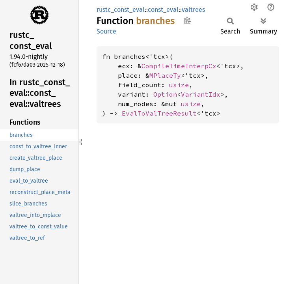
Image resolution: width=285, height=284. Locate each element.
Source (106, 31)
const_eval (163, 9)
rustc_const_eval (121, 9)
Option (165, 94)
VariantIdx (200, 94)
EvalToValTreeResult (159, 113)
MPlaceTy (165, 75)
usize (179, 85)
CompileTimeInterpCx (179, 66)
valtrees (193, 9)
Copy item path (187, 20)
